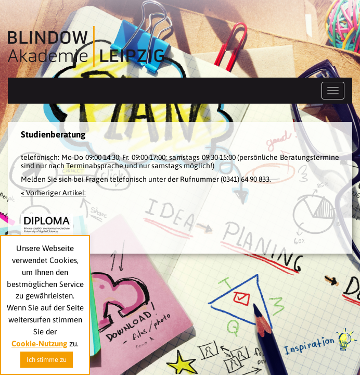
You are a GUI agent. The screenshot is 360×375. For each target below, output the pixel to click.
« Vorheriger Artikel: (53, 193)
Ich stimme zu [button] (47, 360)
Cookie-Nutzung (39, 343)
